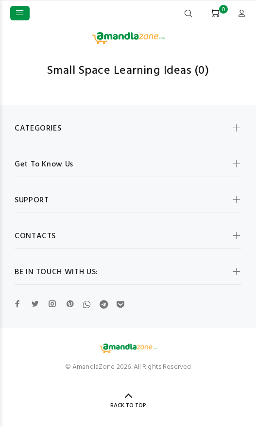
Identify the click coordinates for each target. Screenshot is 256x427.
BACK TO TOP (128, 406)
